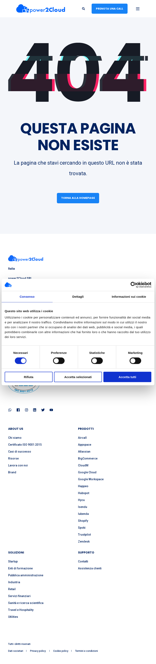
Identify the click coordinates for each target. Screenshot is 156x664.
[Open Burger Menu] (138, 8)
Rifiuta (28, 377)
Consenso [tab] (27, 296)
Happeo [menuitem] (83, 486)
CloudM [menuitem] (83, 465)
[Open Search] (84, 8)
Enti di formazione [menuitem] (20, 568)
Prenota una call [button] (109, 8)
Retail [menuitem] (12, 589)
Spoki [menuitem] (82, 527)
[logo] (25, 258)
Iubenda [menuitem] (83, 513)
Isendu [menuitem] (82, 507)
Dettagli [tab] (78, 296)
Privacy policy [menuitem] (38, 651)
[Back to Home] (40, 8)
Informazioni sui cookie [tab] (129, 296)
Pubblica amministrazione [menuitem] (25, 575)
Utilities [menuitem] (13, 616)
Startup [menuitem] (13, 561)
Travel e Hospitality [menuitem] (21, 609)
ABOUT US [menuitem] (15, 429)
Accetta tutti (127, 377)
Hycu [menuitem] (81, 500)
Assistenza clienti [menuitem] (90, 568)
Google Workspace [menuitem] (91, 479)
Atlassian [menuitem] (84, 451)
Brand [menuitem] (12, 472)
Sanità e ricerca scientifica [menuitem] (25, 603)
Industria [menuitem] (14, 582)
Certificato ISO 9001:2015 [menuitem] (25, 444)
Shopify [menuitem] (83, 520)
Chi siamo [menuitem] (15, 437)
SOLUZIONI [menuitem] (16, 553)
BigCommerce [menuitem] (88, 458)
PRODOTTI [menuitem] (86, 429)
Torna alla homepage (78, 198)
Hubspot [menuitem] (83, 493)
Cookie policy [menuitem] (60, 651)
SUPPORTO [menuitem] (86, 553)
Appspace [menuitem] (84, 444)
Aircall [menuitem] (82, 437)
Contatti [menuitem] (83, 561)
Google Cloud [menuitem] (87, 472)
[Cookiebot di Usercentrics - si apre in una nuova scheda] (133, 285)
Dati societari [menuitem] (15, 651)
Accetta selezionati (78, 377)
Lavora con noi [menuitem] (18, 465)
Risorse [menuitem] (13, 458)
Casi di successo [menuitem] (19, 451)
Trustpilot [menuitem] (84, 534)
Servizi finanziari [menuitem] (19, 596)
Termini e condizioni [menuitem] (86, 651)
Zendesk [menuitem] (84, 541)
